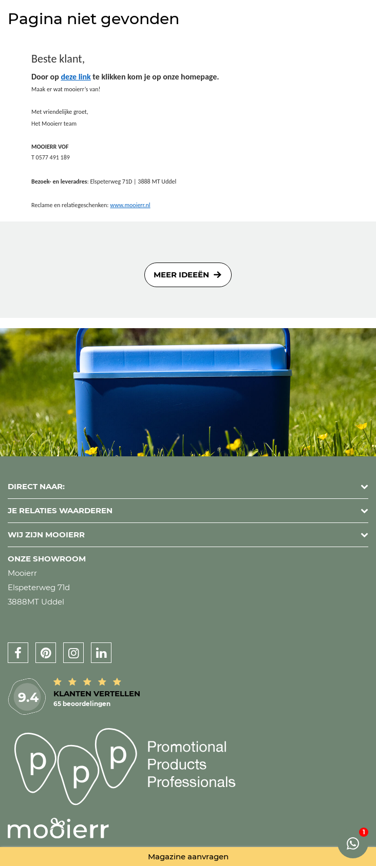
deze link (75, 77)
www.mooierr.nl (130, 205)
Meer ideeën (181, 274)
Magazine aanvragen (188, 856)
